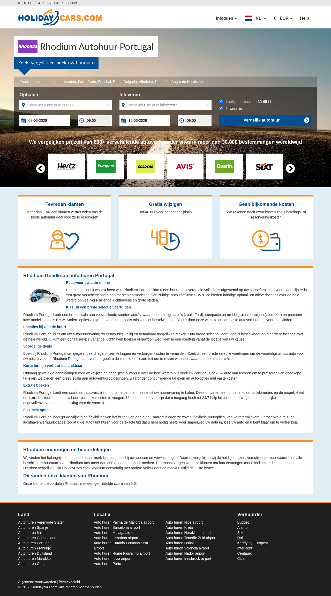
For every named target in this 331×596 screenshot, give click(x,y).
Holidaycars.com (44, 587)
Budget (243, 522)
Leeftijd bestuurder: (245, 102)
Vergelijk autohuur (276, 120)
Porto (91, 82)
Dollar (242, 538)
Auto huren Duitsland (35, 553)
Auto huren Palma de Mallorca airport (124, 522)
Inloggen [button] (226, 18)
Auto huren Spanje (33, 527)
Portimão (162, 82)
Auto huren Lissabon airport (116, 538)
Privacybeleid (69, 581)
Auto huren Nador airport (185, 553)
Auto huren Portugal (34, 543)
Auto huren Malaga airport (115, 533)
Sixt (240, 533)
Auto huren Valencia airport (187, 548)
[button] (255, 18)
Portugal (53, 3)
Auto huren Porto (107, 564)
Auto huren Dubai (180, 543)
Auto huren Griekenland (37, 538)
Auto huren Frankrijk (34, 548)
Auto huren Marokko (34, 558)
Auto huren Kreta (179, 527)
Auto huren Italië (31, 533)
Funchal (104, 82)
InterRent (244, 548)
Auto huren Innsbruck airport (188, 558)
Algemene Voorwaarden (37, 581)
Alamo (242, 527)
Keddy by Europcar (252, 543)
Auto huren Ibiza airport (113, 558)
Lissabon (69, 82)
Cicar (241, 558)
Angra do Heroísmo (187, 82)
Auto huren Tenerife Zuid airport (191, 538)
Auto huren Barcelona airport (117, 527)
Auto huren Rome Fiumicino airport (122, 553)
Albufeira (146, 82)
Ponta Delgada (125, 82)
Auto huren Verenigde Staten (41, 522)
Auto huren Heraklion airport (188, 533)
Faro (81, 82)
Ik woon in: (231, 109)
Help (304, 18)
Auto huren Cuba (32, 564)
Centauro (244, 553)
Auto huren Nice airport (184, 522)
